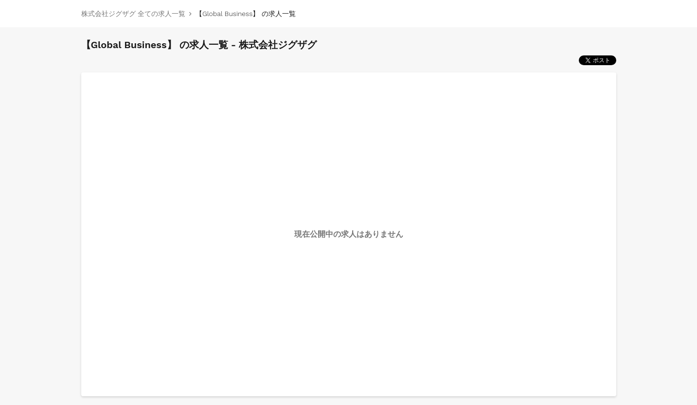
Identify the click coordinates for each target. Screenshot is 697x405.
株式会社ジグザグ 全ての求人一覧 (133, 14)
